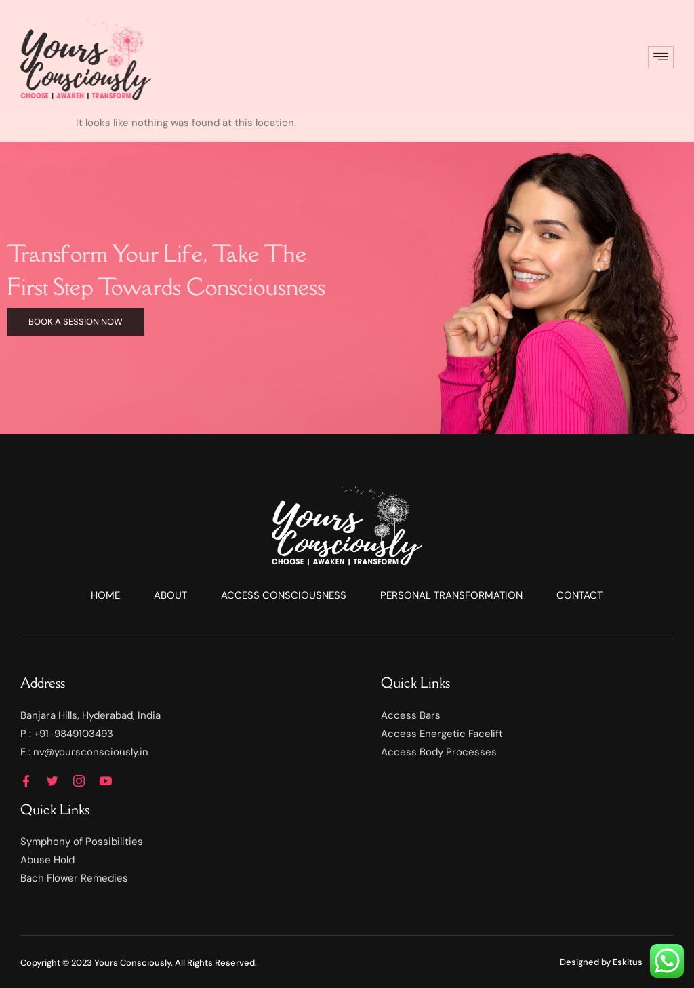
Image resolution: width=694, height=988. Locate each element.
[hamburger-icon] (661, 57)
